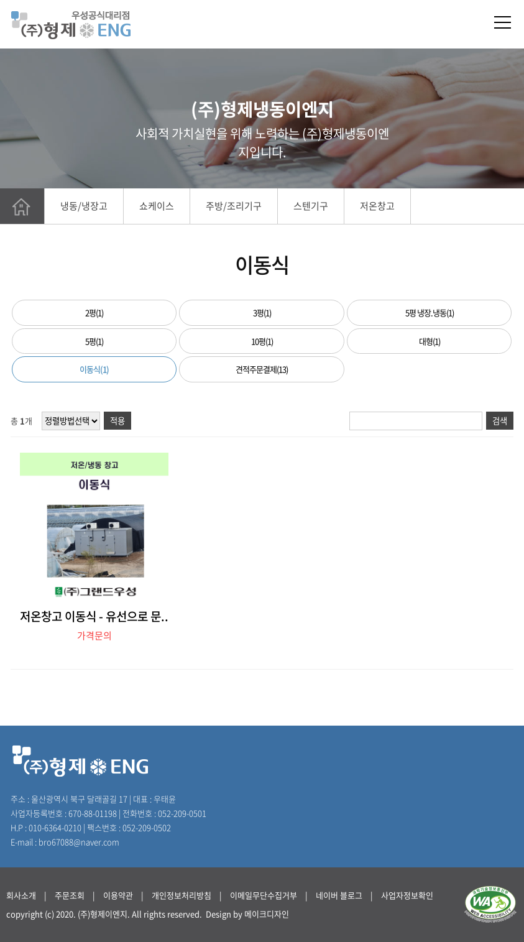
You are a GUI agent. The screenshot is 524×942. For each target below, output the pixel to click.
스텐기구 (310, 206)
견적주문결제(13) (262, 369)
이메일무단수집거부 (263, 895)
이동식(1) (94, 369)
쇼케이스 (156, 206)
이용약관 (118, 895)
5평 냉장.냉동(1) (429, 312)
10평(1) (262, 341)
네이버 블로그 (339, 895)
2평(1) (94, 312)
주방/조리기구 (234, 206)
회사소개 (21, 895)
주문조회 (70, 895)
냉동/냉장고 (84, 206)
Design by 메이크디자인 (247, 914)
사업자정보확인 (407, 895)
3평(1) (262, 312)
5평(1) (94, 341)
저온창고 (377, 206)
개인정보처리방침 (181, 895)
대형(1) (429, 341)
